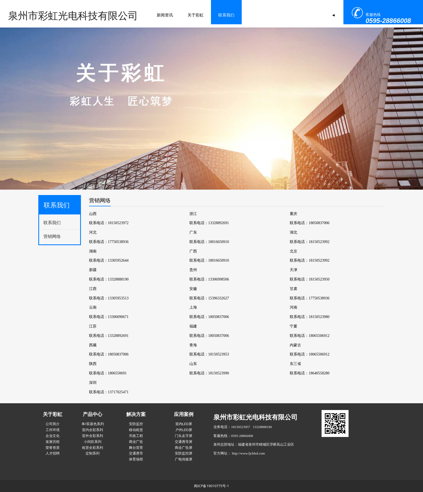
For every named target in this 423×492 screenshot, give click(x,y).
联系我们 (174, 15)
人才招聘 (53, 453)
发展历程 (53, 441)
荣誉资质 (53, 447)
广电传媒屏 (183, 459)
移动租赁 (136, 429)
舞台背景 (136, 447)
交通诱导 (136, 453)
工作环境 (53, 429)
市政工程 (136, 435)
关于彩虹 (144, 15)
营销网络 (52, 236)
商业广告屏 (183, 447)
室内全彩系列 (92, 429)
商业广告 (136, 441)
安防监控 (136, 423)
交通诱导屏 (183, 441)
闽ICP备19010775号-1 (211, 485)
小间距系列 (92, 441)
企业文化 (53, 435)
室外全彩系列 (92, 435)
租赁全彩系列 (92, 447)
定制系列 (93, 453)
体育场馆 (136, 459)
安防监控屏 (183, 453)
